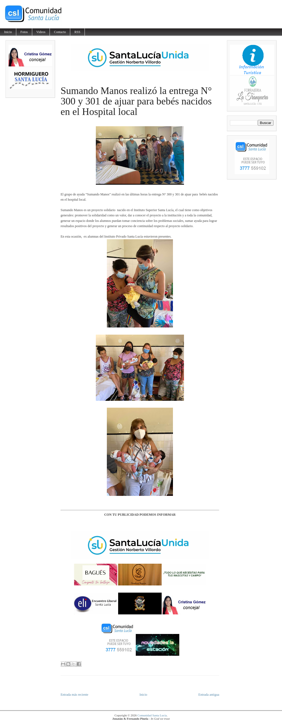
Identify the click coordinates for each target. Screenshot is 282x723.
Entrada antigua (208, 695)
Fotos (24, 32)
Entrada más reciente (74, 695)
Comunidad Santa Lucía (152, 715)
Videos (40, 32)
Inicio (8, 32)
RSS (77, 32)
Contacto (60, 32)
